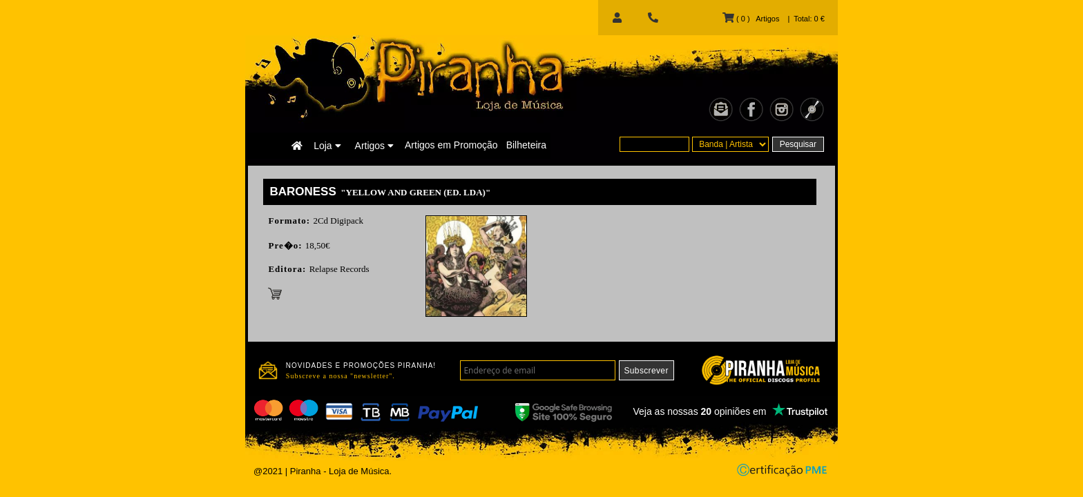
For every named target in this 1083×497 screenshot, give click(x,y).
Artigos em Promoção (451, 144)
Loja (327, 145)
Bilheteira (526, 144)
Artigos (374, 145)
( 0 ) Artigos (750, 18)
